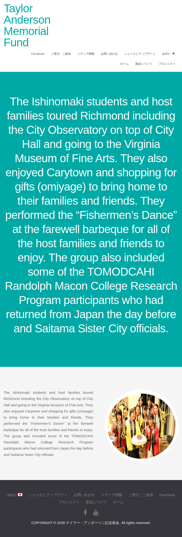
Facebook (38, 54)
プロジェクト (167, 63)
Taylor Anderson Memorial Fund (27, 25)
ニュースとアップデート (139, 54)
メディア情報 (85, 54)
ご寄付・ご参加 (61, 54)
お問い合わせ (109, 54)
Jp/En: (169, 54)
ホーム (124, 63)
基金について (143, 63)
